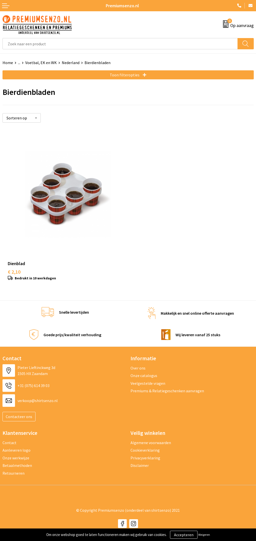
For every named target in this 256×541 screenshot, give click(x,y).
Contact (9, 436)
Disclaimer (139, 459)
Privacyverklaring (145, 451)
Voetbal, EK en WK (41, 62)
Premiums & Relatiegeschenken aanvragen (167, 385)
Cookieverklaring (145, 444)
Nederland (71, 62)
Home (7, 62)
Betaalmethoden (17, 459)
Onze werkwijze (15, 451)
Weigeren (204, 534)
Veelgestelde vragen (147, 377)
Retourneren (13, 467)
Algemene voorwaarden (150, 436)
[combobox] (120, 43)
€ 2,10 (14, 266)
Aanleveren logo (16, 444)
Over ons (138, 362)
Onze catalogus (143, 369)
